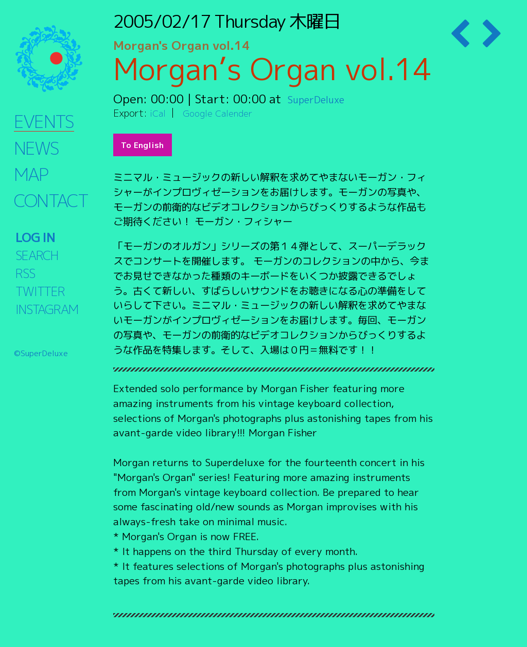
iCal (158, 113)
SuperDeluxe (323, 98)
